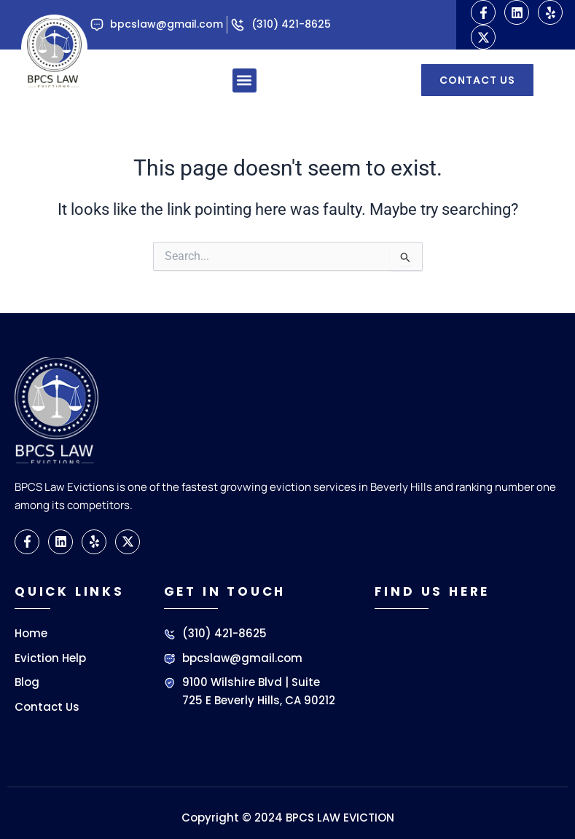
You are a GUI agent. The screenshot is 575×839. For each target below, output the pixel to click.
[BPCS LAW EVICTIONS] (465, 687)
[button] (244, 80)
